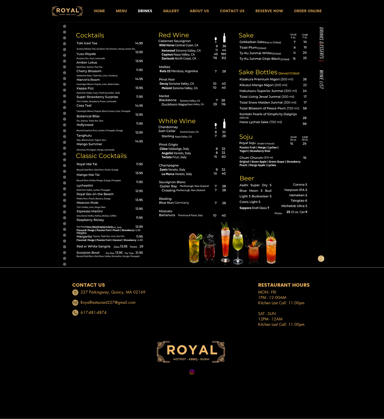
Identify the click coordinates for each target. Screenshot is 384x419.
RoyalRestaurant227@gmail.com (108, 302)
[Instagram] (192, 372)
